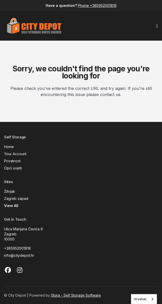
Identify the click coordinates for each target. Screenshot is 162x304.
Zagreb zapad (16, 198)
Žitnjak (9, 191)
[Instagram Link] (19, 270)
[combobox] (144, 299)
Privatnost (12, 161)
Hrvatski (140, 299)
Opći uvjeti (13, 168)
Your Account (15, 154)
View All (11, 205)
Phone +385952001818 (97, 5)
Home (9, 147)
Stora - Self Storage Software (76, 295)
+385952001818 (17, 248)
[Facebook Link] (8, 270)
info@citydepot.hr (19, 255)
